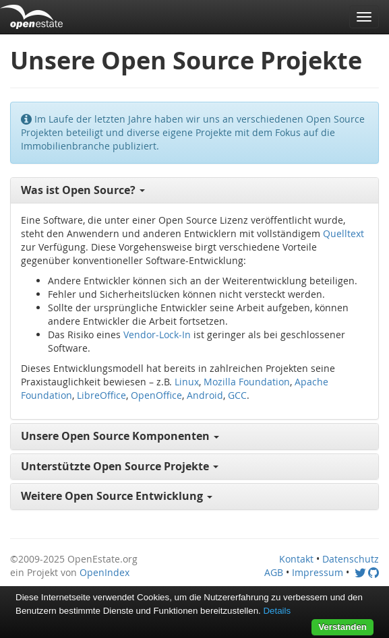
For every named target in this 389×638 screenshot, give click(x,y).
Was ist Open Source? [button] (83, 190)
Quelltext (343, 233)
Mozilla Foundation (247, 381)
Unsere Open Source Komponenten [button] (120, 435)
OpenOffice (156, 395)
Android (205, 395)
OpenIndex (104, 572)
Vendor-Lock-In (157, 334)
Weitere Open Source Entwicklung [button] (116, 495)
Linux (187, 381)
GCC (237, 395)
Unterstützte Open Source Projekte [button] (119, 466)
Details (277, 611)
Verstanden (342, 627)
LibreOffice (101, 395)
